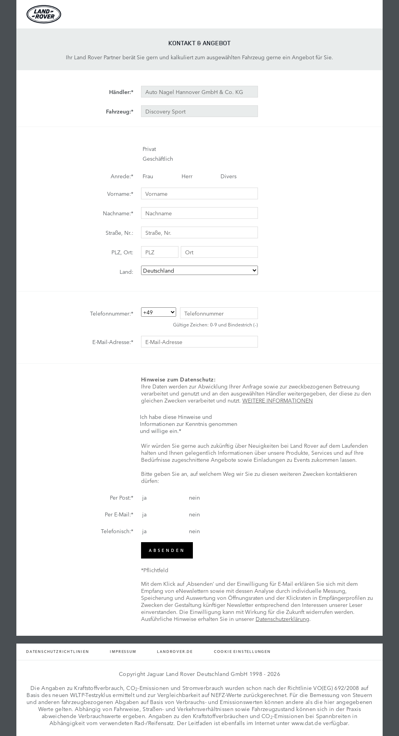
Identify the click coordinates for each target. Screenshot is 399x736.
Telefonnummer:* (111, 313)
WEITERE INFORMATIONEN (277, 400)
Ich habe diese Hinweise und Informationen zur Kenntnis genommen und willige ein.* (188, 423)
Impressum (123, 651)
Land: (126, 271)
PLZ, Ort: (122, 252)
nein (194, 497)
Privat (149, 149)
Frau (148, 176)
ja (144, 497)
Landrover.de (175, 651)
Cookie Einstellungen (242, 651)
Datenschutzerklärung (282, 618)
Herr (187, 176)
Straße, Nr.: (119, 232)
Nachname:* (118, 213)
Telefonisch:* (117, 531)
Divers (229, 176)
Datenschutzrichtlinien (57, 651)
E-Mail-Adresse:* (112, 342)
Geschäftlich (158, 158)
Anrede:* (122, 176)
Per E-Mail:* (119, 514)
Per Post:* (121, 497)
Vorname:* (120, 193)
